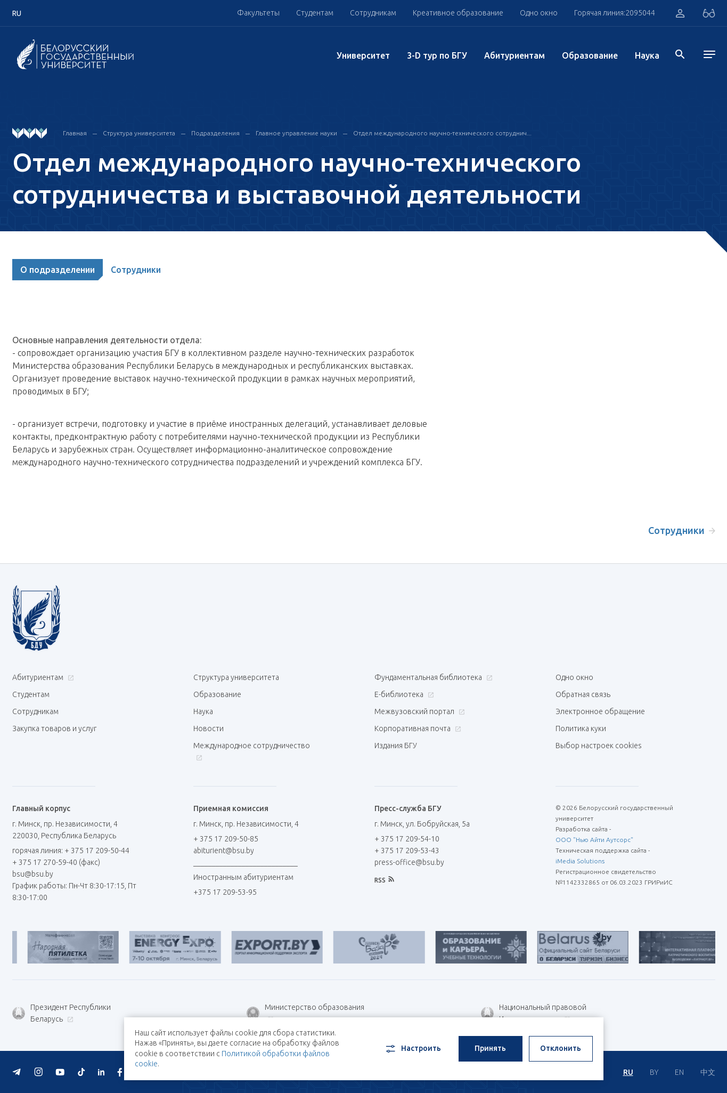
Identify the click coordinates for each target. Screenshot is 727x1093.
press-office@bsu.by (409, 862)
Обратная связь (583, 694)
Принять (490, 1048)
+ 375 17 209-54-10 (406, 839)
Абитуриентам (514, 55)
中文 (707, 1072)
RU (628, 1072)
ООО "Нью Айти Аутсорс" (594, 839)
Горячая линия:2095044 (614, 13)
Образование (590, 55)
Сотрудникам (373, 13)
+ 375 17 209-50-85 (225, 839)
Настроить (412, 1048)
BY (654, 1072)
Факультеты (258, 13)
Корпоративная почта (416, 728)
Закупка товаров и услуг (54, 728)
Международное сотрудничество (251, 751)
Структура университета (139, 132)
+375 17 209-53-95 (225, 892)
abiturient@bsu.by (223, 850)
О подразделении (57, 269)
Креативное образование (458, 13)
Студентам (314, 13)
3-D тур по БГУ (437, 55)
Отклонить (560, 1048)
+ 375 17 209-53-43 (406, 850)
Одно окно (539, 13)
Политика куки (581, 728)
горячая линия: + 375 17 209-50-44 (70, 850)
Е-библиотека (402, 694)
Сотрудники (136, 269)
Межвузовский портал (418, 711)
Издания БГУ (395, 745)
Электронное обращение (600, 711)
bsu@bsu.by (32, 874)
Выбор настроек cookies (599, 745)
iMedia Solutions (580, 860)
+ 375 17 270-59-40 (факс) (56, 862)
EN (679, 1072)
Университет (363, 55)
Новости (208, 728)
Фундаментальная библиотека (432, 677)
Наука (647, 55)
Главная (75, 132)
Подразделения (215, 132)
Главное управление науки (296, 132)
